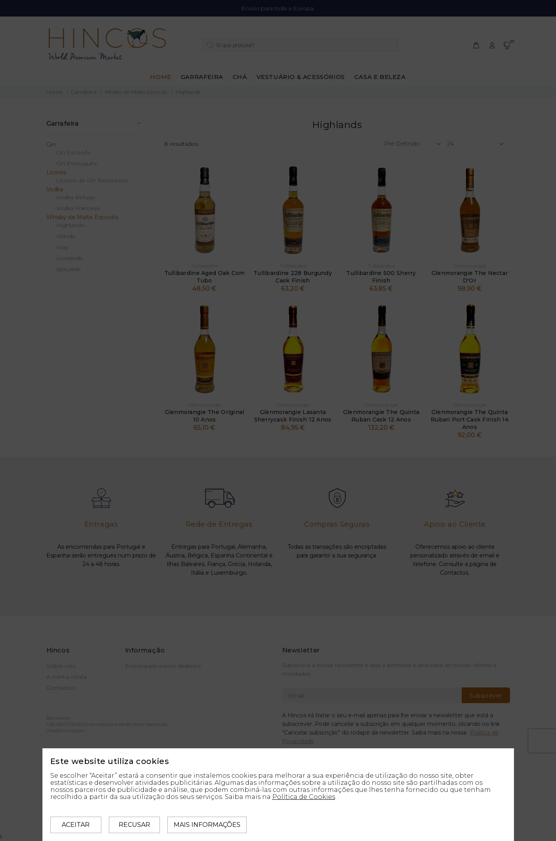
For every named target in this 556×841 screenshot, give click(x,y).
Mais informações (207, 824)
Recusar (134, 824)
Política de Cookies (303, 797)
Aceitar (76, 824)
